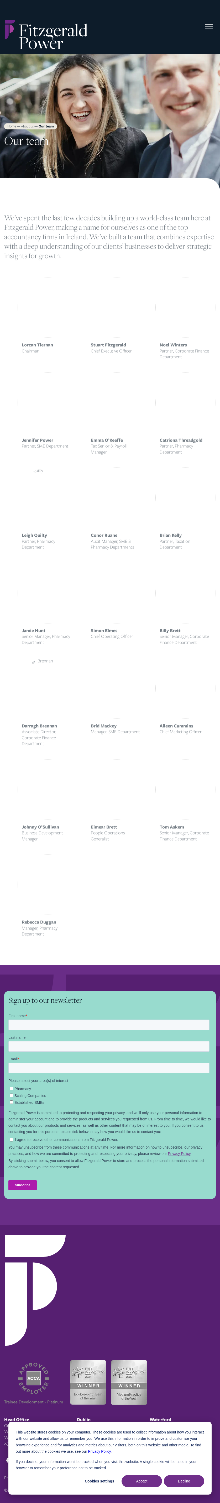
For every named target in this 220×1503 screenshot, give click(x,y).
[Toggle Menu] (209, 26)
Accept (142, 1481)
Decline (184, 1481)
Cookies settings (99, 1481)
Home (11, 126)
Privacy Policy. (100, 1451)
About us (27, 126)
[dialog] (110, 1458)
